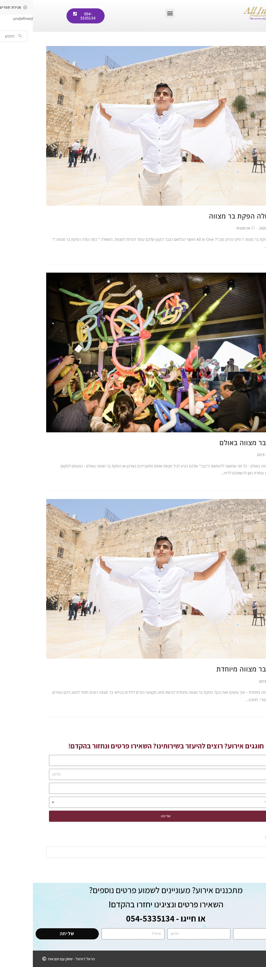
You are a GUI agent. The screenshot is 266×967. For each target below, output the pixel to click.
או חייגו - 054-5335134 (133, 918)
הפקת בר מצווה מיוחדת (218, 668)
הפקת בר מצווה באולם (220, 442)
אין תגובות (210, 228)
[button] (137, 13)
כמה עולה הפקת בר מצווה (214, 215)
